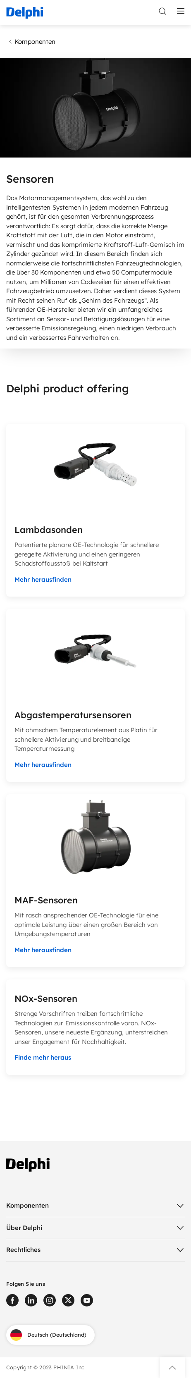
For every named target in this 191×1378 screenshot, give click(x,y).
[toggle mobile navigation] (181, 11)
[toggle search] (162, 11)
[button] (172, 1367)
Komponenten (30, 42)
